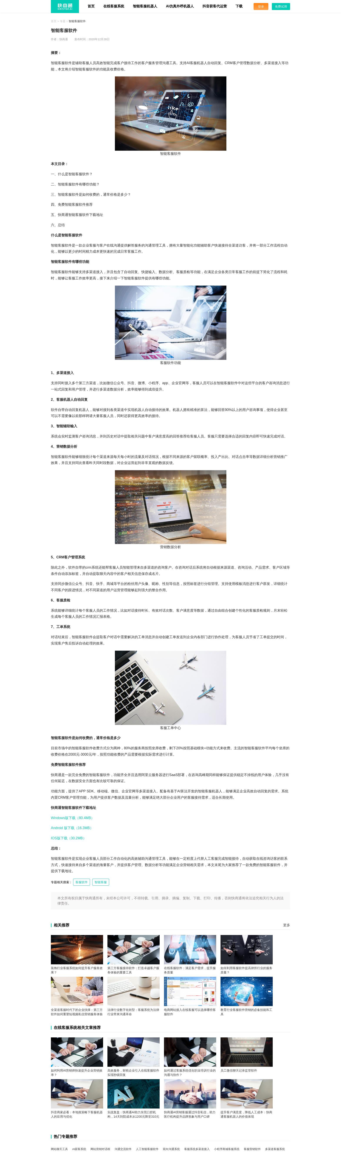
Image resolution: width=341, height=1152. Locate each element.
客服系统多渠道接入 (197, 1149)
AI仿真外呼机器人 (180, 6)
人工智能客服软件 (147, 1149)
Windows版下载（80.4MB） (72, 818)
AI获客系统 (79, 1149)
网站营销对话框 (100, 1149)
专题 (62, 21)
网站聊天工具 (59, 1149)
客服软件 (81, 882)
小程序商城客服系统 (226, 1149)
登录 (261, 6)
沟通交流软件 (123, 1149)
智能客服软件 (77, 21)
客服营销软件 (252, 1149)
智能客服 (101, 882)
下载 (239, 6)
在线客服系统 (113, 6)
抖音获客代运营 (214, 6)
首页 (91, 6)
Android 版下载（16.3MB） (72, 828)
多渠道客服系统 (275, 1149)
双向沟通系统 (171, 1149)
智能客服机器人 (145, 6)
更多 (286, 925)
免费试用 (281, 6)
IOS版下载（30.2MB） (68, 838)
